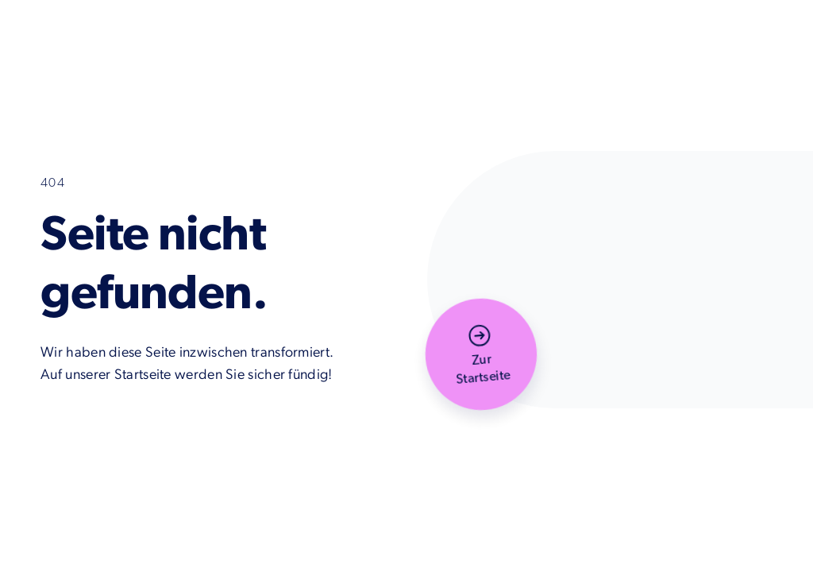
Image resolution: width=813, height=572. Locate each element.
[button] (481, 354)
